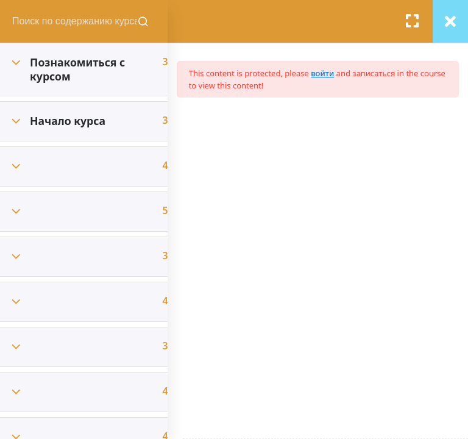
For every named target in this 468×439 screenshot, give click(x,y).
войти (338, 73)
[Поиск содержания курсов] (158, 21)
